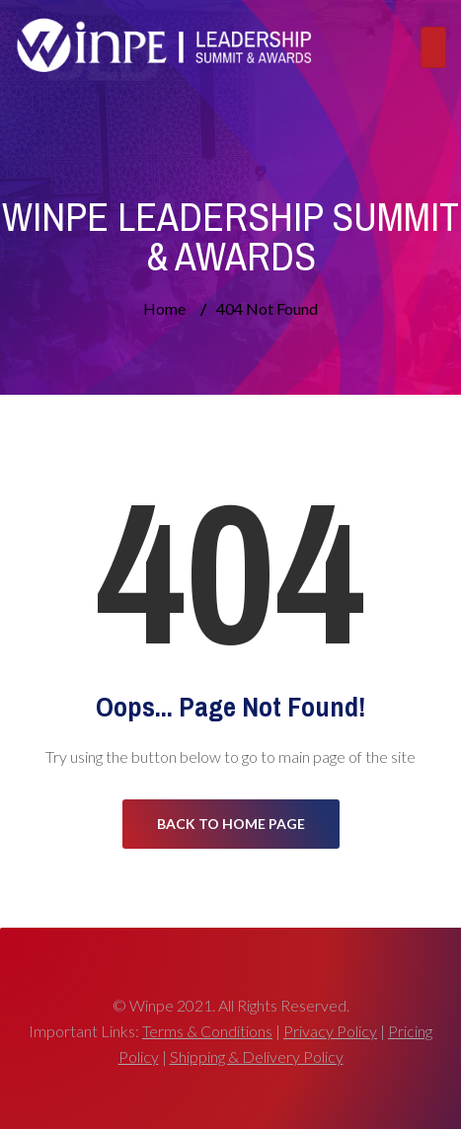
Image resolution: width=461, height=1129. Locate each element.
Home (164, 308)
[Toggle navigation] (433, 47)
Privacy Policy (330, 1030)
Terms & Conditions (207, 1030)
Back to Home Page (231, 823)
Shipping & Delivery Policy (257, 1056)
